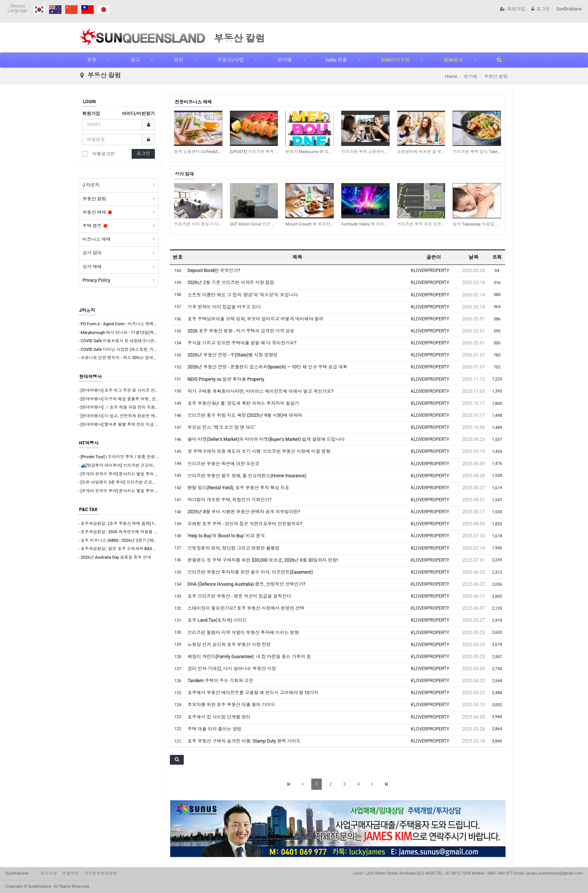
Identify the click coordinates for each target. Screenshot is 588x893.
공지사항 (48, 873)
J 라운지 (91, 185)
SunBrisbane (569, 9)
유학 (91, 60)
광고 (135, 60)
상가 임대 (92, 253)
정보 (178, 60)
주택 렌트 (94, 226)
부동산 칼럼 (94, 198)
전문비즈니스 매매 (193, 102)
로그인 (540, 9)
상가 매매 (92, 266)
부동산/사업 (230, 60)
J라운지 (87, 310)
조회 (497, 257)
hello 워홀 (336, 60)
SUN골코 (453, 60)
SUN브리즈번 (395, 60)
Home (451, 76)
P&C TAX (88, 509)
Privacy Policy (96, 280)
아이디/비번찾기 (138, 113)
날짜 (473, 257)
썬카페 (285, 60)
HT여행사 (89, 443)
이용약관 (70, 873)
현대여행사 (90, 376)
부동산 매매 (97, 212)
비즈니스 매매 (96, 239)
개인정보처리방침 (100, 873)
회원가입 (512, 9)
